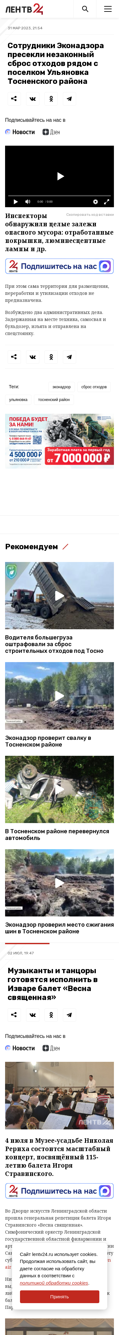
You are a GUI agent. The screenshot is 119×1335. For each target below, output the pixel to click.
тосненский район (53, 400)
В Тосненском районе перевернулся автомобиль (57, 835)
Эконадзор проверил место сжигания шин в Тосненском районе (59, 928)
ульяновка (18, 400)
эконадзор (61, 387)
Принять (59, 1296)
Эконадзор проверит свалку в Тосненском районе (48, 741)
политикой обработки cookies (54, 1283)
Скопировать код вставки (90, 214)
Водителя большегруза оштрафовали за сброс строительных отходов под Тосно (54, 644)
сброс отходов (94, 387)
